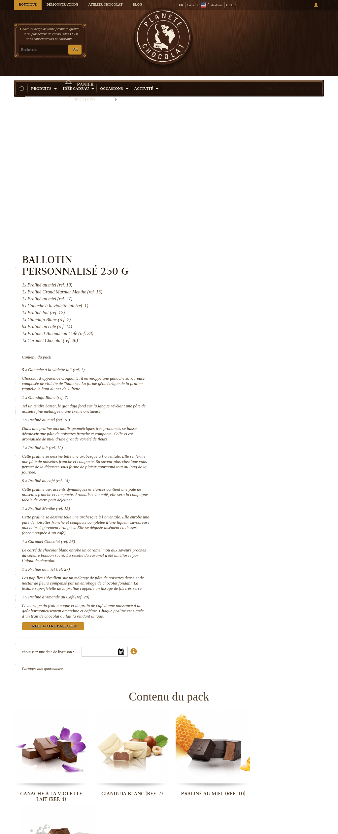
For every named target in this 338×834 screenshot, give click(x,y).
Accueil (19, 91)
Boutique (28, 5)
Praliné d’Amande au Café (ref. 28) (237, 444)
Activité (146, 79)
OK (75, 49)
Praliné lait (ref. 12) (224, 294)
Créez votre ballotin (292, 79)
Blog (137, 5)
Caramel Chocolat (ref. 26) (230, 388)
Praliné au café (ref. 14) (227, 327)
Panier (287, 31)
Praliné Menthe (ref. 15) (228, 355)
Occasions (114, 79)
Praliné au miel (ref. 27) (227, 416)
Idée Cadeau (78, 79)
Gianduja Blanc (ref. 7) (227, 244)
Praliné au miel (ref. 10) (227, 267)
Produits (44, 79)
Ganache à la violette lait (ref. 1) (235, 216)
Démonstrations (63, 5)
